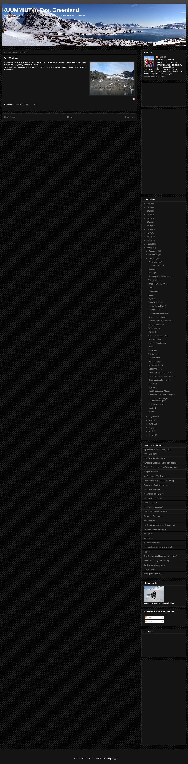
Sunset (151, 288)
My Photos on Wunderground (156, 476)
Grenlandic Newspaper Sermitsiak (158, 547)
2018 (149, 215)
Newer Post (9, 117)
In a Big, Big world (156, 265)
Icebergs (152, 273)
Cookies (151, 269)
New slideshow (154, 339)
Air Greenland (149, 520)
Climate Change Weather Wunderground (161, 467)
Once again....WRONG (158, 284)
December (153, 251)
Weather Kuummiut (152, 489)
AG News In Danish (152, 543)
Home (70, 117)
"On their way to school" (158, 313)
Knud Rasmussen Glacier (159, 391)
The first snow (154, 358)
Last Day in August (156, 404)
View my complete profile (154, 77)
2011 (149, 237)
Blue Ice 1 (152, 387)
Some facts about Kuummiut (160, 372)
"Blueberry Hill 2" (155, 302)
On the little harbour (156, 317)
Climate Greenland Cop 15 (155, 458)
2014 (149, 226)
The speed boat (154, 280)
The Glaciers (153, 354)
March (152, 435)
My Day (151, 299)
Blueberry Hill (154, 310)
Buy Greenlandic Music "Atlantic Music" (160, 556)
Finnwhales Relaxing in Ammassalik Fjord (158, 399)
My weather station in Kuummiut (157, 449)
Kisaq (150, 295)
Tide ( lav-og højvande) (153, 507)
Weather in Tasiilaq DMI (154, 494)
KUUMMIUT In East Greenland (40, 10)
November (153, 255)
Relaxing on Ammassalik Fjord (161, 276)
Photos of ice (153, 332)
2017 (149, 218)
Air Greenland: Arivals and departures (159, 525)
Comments (151, 621)
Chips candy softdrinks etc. (159, 380)
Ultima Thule (149, 569)
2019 (149, 211)
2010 (149, 240)
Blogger (115, 759)
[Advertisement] (156, 94)
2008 (149, 248)
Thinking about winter (157, 343)
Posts (148, 617)
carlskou (162, 57)
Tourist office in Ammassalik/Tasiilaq (159, 480)
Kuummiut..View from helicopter (161, 395)
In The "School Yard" (157, 306)
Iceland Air (148, 534)
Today (150, 347)
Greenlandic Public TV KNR (155, 512)
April (151, 431)
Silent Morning (154, 328)
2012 (149, 233)
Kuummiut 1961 (155, 369)
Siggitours (148, 552)
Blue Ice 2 (152, 384)
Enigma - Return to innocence (160, 321)
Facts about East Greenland (155, 485)
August (152, 416)
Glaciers (151, 412)
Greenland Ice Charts (153, 498)
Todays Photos (154, 361)
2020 (149, 207)
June (151, 424)
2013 (149, 229)
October (152, 258)
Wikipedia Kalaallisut (152, 472)
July (151, 420)
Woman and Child (155, 365)
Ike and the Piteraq (156, 325)
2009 (149, 244)
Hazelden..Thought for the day (156, 560)
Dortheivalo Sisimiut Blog (154, 565)
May (151, 427)
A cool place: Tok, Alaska (154, 574)
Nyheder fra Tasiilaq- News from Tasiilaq (160, 463)
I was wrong (153, 291)
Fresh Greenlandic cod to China (161, 376)
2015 (149, 222)
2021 (149, 203)
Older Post (130, 117)
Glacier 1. (152, 408)
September (154, 262)
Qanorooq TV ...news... (153, 516)
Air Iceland (148, 538)
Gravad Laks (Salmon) (157, 335)
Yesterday (152, 350)
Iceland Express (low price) (155, 529)
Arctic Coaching (150, 454)
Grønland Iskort (150, 503)
